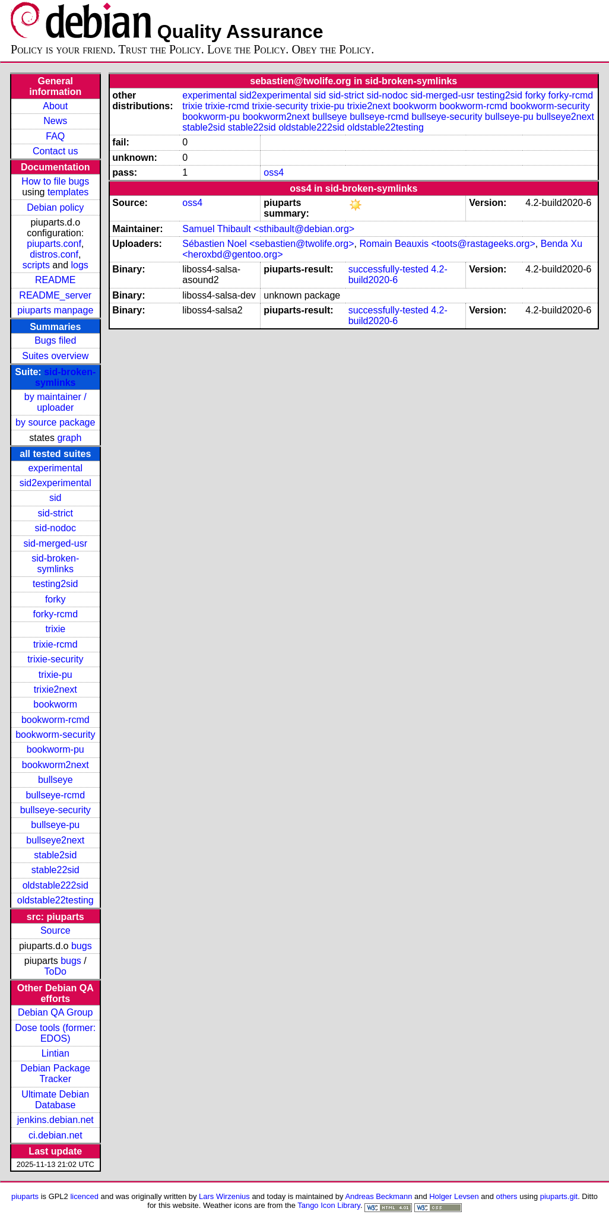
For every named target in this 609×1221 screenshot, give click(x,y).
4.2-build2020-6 (398, 274)
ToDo (55, 971)
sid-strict (55, 513)
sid (55, 498)
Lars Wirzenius (224, 1196)
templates (67, 192)
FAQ (55, 136)
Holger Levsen (454, 1196)
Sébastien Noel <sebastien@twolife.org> (268, 244)
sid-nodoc (55, 528)
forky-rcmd (55, 614)
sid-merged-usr (55, 543)
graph (69, 438)
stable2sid (55, 855)
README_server (55, 295)
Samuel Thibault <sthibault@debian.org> (268, 229)
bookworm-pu (55, 749)
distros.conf (54, 254)
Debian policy (55, 207)
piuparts (25, 1196)
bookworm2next (55, 765)
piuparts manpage (55, 310)
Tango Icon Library (328, 1205)
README (55, 280)
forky (55, 599)
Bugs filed (55, 340)
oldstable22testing (55, 900)
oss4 (274, 172)
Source (55, 930)
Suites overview (55, 356)
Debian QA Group (55, 1012)
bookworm (55, 704)
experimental (55, 468)
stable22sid (55, 870)
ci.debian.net (55, 1135)
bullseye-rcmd (55, 795)
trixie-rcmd (55, 644)
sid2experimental (55, 483)
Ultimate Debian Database (55, 1099)
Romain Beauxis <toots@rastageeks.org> (447, 244)
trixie (55, 629)
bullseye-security (55, 810)
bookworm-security (55, 735)
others (507, 1196)
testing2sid (55, 584)
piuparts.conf (54, 244)
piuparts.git (559, 1196)
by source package (55, 422)
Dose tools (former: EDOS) (55, 1033)
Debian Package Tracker (55, 1073)
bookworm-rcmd (55, 720)
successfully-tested (388, 269)
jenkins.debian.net (55, 1120)
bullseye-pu (55, 825)
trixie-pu (55, 675)
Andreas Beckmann (378, 1196)
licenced (84, 1196)
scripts (36, 265)
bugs (81, 946)
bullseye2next (55, 840)
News (55, 121)
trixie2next (55, 689)
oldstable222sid (55, 885)
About (55, 106)
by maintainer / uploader (55, 402)
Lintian (55, 1053)
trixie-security (55, 659)
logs (79, 265)
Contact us (55, 151)
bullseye (55, 780)
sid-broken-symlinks (65, 377)
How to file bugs (55, 181)
